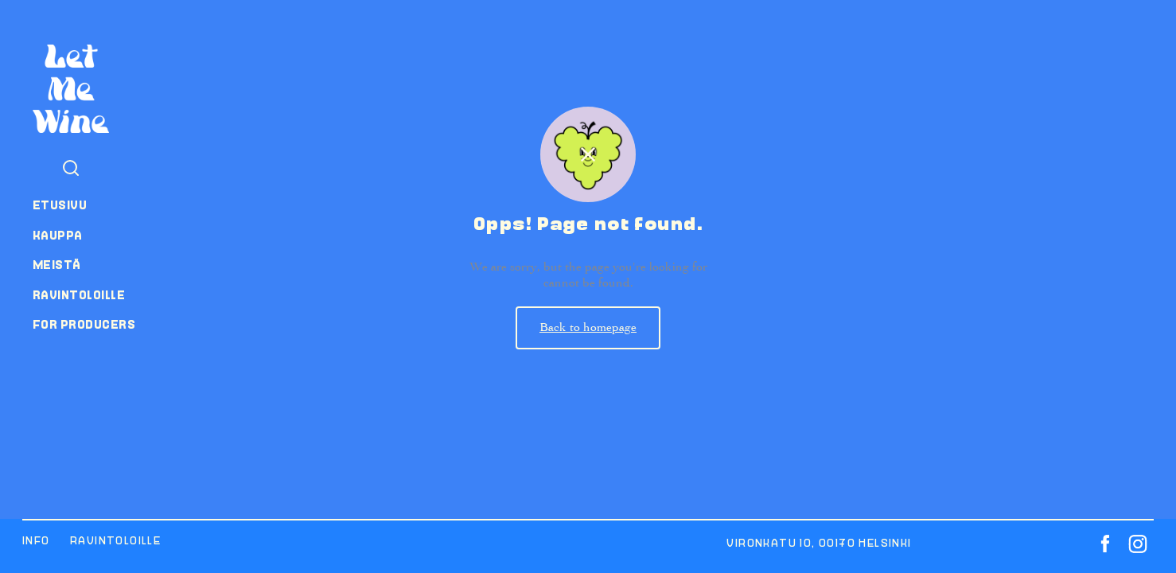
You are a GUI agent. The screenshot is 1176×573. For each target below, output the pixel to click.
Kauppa (58, 235)
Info (36, 541)
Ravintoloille (79, 295)
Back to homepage (588, 327)
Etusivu (60, 205)
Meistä (57, 265)
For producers (84, 324)
